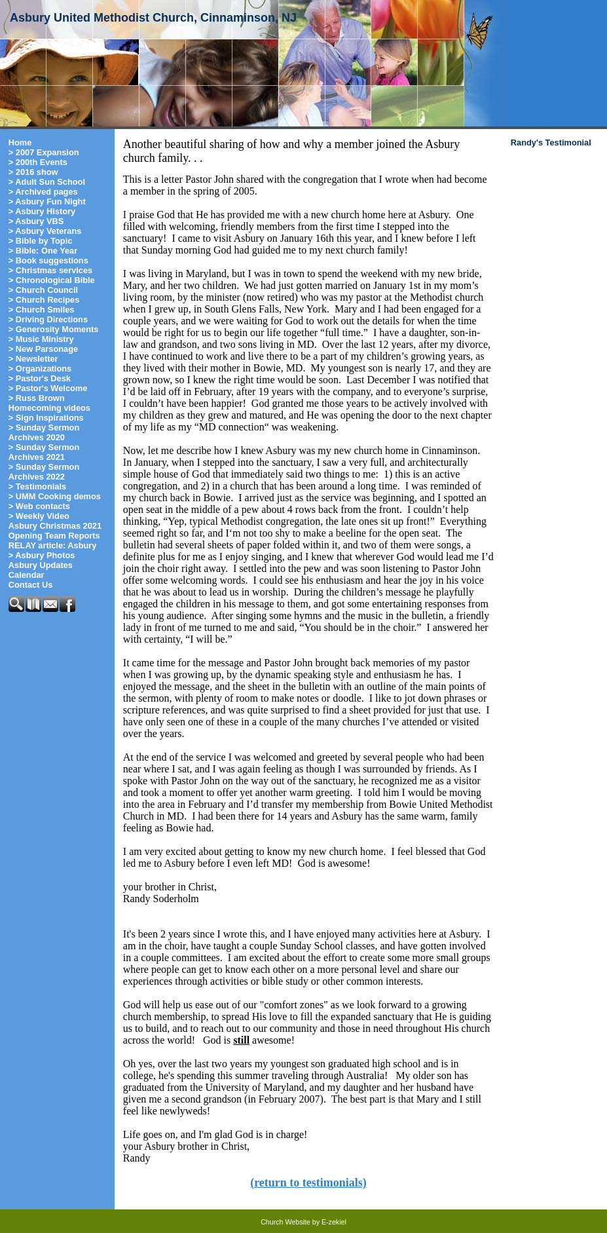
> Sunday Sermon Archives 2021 (44, 452)
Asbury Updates (41, 565)
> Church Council (43, 290)
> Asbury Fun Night (47, 201)
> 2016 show (33, 172)
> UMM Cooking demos (55, 496)
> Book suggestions (48, 260)
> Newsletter (33, 359)
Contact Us (31, 585)
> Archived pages (43, 192)
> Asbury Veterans (45, 231)
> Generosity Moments (54, 329)
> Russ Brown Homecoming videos (49, 403)
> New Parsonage (43, 349)
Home (20, 142)
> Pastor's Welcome (48, 388)
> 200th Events (38, 162)
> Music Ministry (41, 339)
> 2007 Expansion (44, 152)
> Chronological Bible (52, 280)
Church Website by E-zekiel (303, 1222)
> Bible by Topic (41, 241)
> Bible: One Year (43, 251)
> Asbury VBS (36, 221)
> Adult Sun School (47, 182)
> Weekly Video (39, 516)
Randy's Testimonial (551, 142)
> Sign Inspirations (46, 418)
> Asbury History (42, 211)
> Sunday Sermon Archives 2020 (44, 432)
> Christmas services (50, 270)
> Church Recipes (44, 300)
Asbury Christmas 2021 (55, 526)
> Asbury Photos (42, 555)
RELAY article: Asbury (53, 545)
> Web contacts (39, 506)
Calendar (27, 575)
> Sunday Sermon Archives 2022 (44, 472)
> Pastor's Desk (40, 378)
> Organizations (40, 368)
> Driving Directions (48, 319)
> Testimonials (37, 486)
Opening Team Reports (54, 536)
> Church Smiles (42, 309)
